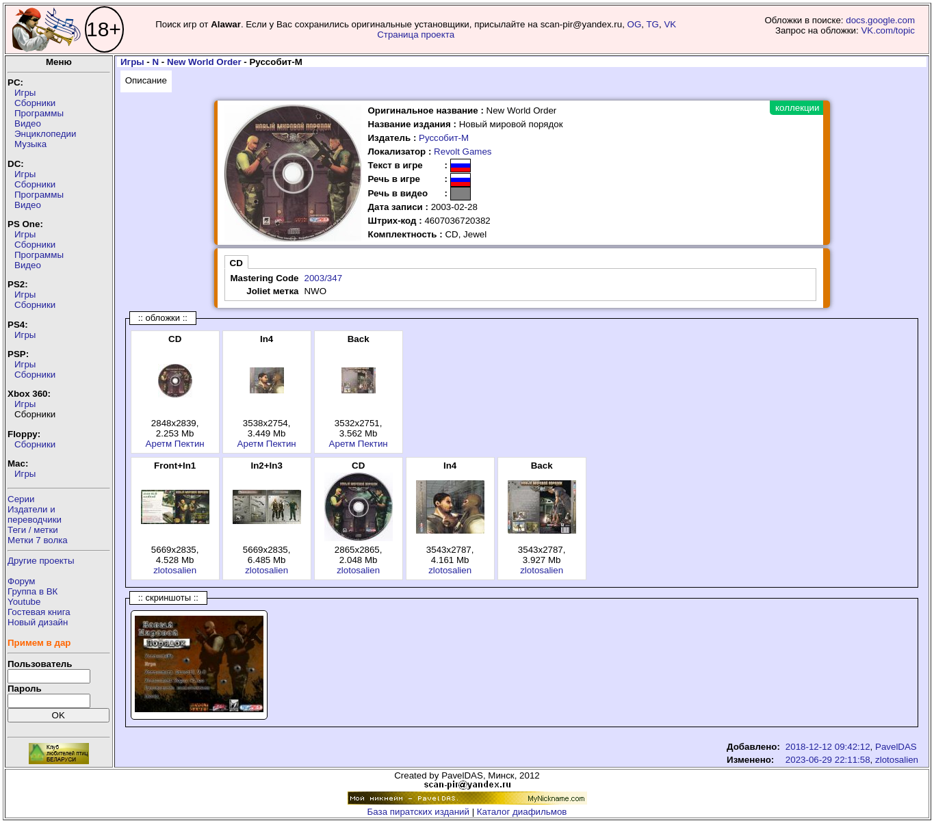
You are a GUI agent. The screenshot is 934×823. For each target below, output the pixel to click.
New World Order (204, 62)
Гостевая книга (39, 612)
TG (652, 24)
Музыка (30, 144)
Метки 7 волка (38, 540)
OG (634, 24)
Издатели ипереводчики (35, 514)
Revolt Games (462, 151)
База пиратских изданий (418, 812)
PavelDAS (896, 747)
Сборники (34, 103)
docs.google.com (880, 20)
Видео (27, 123)
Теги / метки (33, 530)
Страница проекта (415, 34)
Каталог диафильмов (522, 812)
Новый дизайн (38, 622)
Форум (22, 581)
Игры (25, 93)
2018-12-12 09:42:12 (828, 747)
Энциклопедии (45, 134)
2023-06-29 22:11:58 (828, 760)
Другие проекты (41, 561)
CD (236, 263)
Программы (39, 113)
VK (670, 24)
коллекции (797, 108)
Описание (146, 80)
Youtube (24, 602)
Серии (21, 499)
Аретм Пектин (175, 444)
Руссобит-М (444, 138)
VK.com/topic (888, 30)
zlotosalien (174, 570)
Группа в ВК (32, 591)
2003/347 (323, 278)
